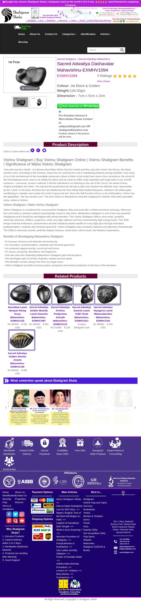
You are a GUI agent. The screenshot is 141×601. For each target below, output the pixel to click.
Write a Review (103, 81)
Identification (88, 34)
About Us (35, 34)
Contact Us (51, 34)
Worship (23, 42)
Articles (105, 34)
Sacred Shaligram (66, 59)
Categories (69, 34)
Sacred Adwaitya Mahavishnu (94, 59)
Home (21, 34)
